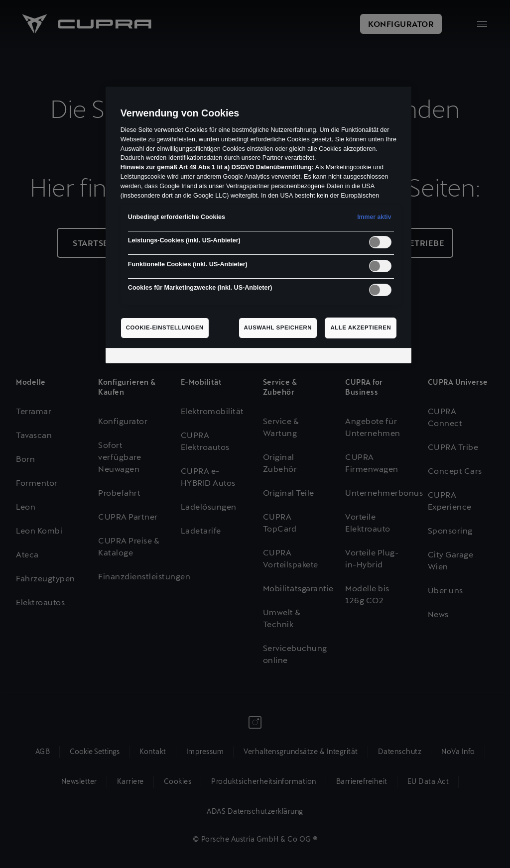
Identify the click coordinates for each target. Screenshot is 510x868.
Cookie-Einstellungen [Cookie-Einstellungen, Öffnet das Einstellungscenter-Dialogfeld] (165, 327)
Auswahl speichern (278, 327)
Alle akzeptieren (360, 327)
